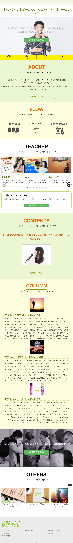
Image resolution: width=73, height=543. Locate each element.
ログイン (27, 536)
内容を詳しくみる (36, 273)
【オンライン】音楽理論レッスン (37, 504)
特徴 (9, 56)
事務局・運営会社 (6, 536)
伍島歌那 (5, 177)
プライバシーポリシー (31, 533)
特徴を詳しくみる (36, 96)
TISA (27, 177)
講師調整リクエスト (36, 205)
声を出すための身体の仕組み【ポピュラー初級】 (23, 315)
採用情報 (50, 533)
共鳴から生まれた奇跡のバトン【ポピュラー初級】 (24, 357)
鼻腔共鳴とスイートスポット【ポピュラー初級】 (23, 399)
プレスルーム (5, 530)
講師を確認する (36, 40)
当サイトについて (6, 533)
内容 (46, 56)
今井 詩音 (53, 177)
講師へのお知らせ (30, 530)
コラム (64, 56)
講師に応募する (36, 452)
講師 (27, 56)
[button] (69, 184)
